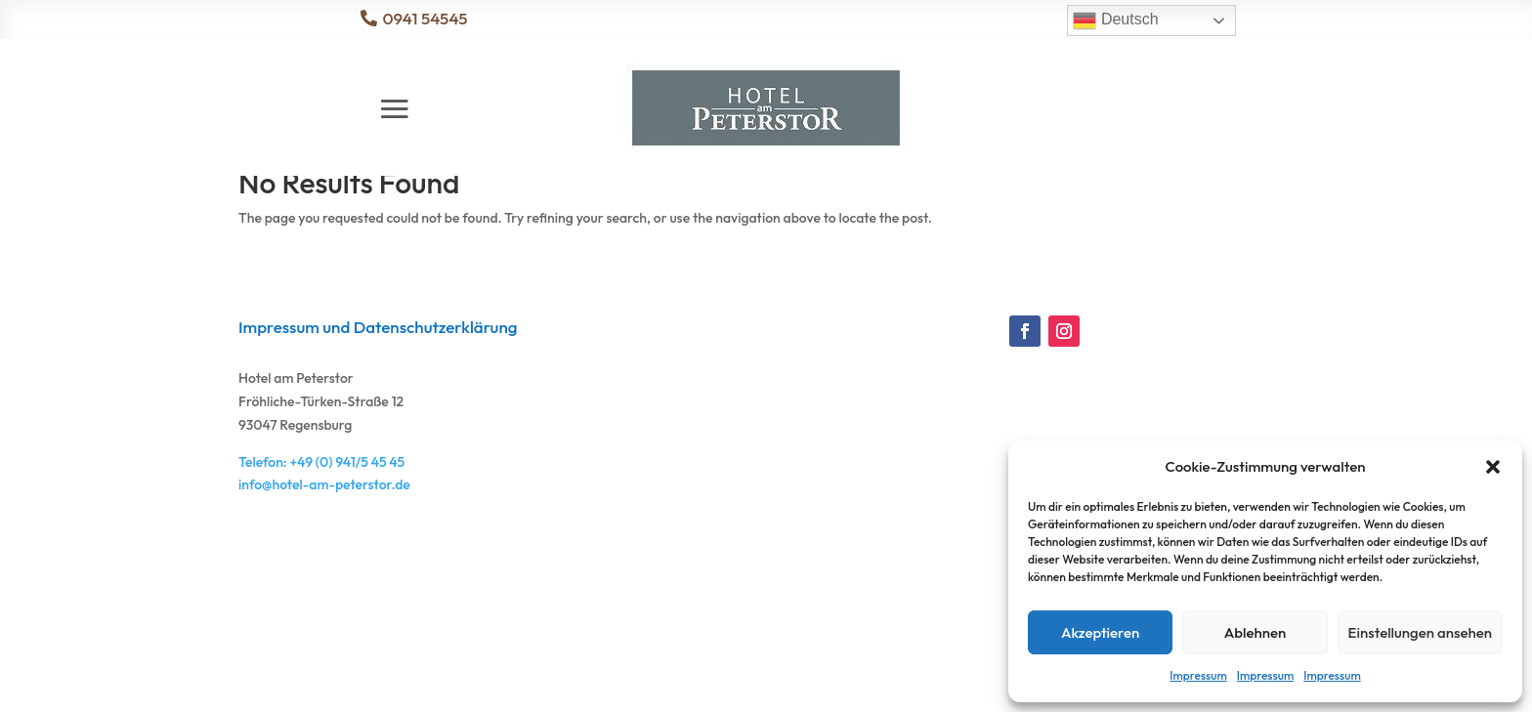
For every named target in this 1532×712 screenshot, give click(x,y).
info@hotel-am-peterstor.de (324, 571)
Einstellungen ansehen (1420, 632)
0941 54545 (424, 18)
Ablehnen (1255, 632)
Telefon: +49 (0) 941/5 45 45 (321, 549)
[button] (1493, 467)
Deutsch (1115, 20)
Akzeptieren (1100, 632)
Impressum (1198, 675)
